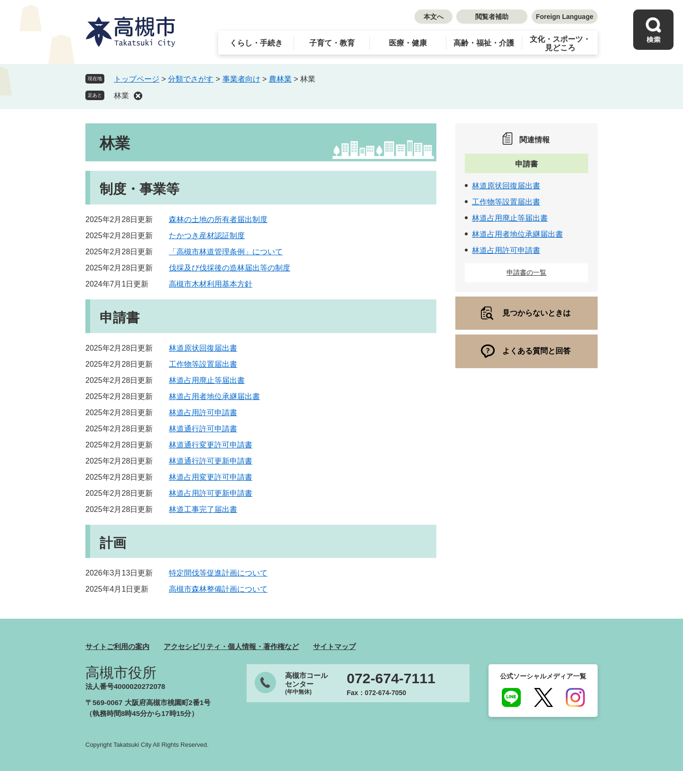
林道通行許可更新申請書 (210, 461)
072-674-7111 (391, 678)
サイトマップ (334, 646)
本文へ (433, 16)
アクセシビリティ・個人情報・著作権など (231, 646)
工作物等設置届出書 (203, 364)
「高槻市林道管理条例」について (226, 252)
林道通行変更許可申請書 (210, 445)
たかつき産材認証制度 (207, 236)
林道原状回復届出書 (203, 348)
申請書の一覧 (526, 272)
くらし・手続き (256, 43)
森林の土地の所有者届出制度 (218, 219)
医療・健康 (408, 43)
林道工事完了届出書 (203, 509)
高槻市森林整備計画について (218, 589)
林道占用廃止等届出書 (207, 380)
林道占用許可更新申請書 (210, 493)
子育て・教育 (332, 43)
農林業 (280, 79)
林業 (121, 96)
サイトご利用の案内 (117, 646)
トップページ (136, 79)
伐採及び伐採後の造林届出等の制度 (229, 268)
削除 (138, 96)
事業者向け (241, 79)
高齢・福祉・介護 (483, 43)
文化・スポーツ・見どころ (560, 43)
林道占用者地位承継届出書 (214, 396)
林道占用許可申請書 (203, 413)
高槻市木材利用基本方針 (210, 284)
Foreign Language (564, 16)
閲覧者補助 (491, 16)
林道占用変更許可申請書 (210, 477)
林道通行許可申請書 (203, 429)
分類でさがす (190, 79)
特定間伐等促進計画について (218, 573)
